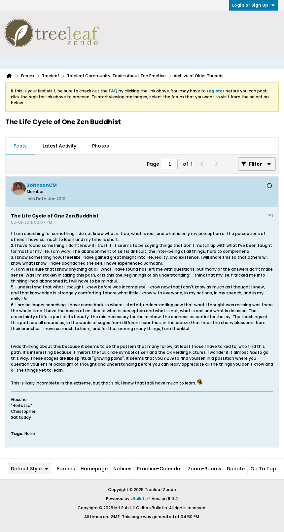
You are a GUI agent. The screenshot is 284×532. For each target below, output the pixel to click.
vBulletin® (140, 498)
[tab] (20, 146)
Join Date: (37, 199)
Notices (122, 468)
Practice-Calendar (159, 468)
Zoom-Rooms (204, 468)
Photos (100, 146)
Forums (66, 468)
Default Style (29, 468)
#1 (270, 215)
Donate (236, 468)
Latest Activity (59, 146)
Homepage (94, 468)
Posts (20, 146)
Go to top (263, 468)
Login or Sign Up (253, 5)
